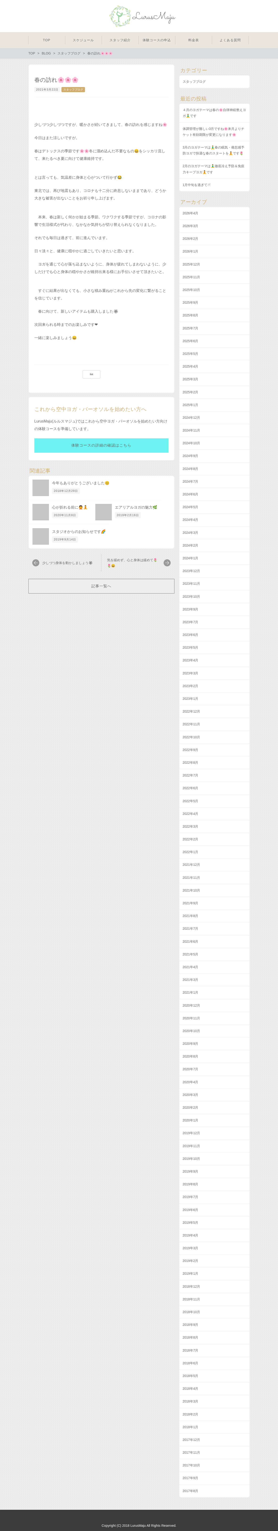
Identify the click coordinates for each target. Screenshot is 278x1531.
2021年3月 (190, 980)
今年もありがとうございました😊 (80, 483)
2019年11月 (191, 1146)
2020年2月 (190, 1107)
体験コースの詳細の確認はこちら (101, 445)
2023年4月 (190, 660)
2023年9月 (190, 609)
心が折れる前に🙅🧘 (70, 507)
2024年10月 (191, 443)
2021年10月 (191, 890)
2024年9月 (190, 456)
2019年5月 (190, 1222)
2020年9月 (190, 1044)
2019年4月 (190, 1235)
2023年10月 (191, 596)
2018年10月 (191, 1312)
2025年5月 (190, 354)
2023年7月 (190, 622)
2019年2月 (190, 1261)
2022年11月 (191, 724)
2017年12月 (191, 1440)
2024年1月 (190, 558)
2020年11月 (191, 1018)
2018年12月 (191, 1286)
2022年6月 (190, 788)
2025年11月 (191, 277)
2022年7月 (190, 775)
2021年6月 (190, 941)
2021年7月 (190, 928)
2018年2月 (190, 1414)
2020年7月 (190, 1069)
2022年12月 (191, 711)
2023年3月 (190, 673)
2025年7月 (190, 328)
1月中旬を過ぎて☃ (197, 185)
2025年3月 (190, 379)
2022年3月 (190, 826)
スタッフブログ (73, 89)
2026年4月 (190, 213)
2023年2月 (190, 686)
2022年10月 (191, 737)
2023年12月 (191, 571)
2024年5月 (190, 507)
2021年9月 (190, 903)
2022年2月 (190, 839)
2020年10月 (191, 1031)
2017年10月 (191, 1465)
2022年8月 (190, 762)
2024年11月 (191, 430)
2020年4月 (190, 1082)
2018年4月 (190, 1388)
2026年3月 (190, 226)
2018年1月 (190, 1427)
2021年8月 (190, 916)
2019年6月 (190, 1210)
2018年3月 (190, 1401)
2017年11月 (191, 1452)
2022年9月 (190, 750)
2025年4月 (190, 366)
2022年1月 (190, 852)
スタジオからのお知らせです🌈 (79, 532)
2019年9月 (190, 1171)
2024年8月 (190, 469)
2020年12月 (191, 1005)
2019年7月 (190, 1197)
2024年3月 (190, 533)
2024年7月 (190, 481)
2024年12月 (191, 417)
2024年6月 (190, 494)
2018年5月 (190, 1376)
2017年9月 (190, 1478)
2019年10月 (191, 1159)
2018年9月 (190, 1325)
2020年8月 (190, 1056)
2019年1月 (190, 1273)
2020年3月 (190, 1095)
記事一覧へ (101, 586)
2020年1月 (190, 1120)
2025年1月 (190, 405)
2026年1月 (190, 251)
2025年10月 (191, 290)
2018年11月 (191, 1299)
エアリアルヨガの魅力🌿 (136, 507)
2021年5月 (190, 954)
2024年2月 (190, 545)
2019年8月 (190, 1184)
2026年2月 (190, 239)
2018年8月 (190, 1337)
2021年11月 (191, 878)
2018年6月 (190, 1363)
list (91, 374)
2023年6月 (190, 635)
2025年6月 (190, 341)
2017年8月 (190, 1491)
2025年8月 (190, 315)
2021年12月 (191, 865)
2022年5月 (190, 801)
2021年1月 (190, 992)
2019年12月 (191, 1133)
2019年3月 (190, 1248)
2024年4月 (190, 520)
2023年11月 (191, 583)
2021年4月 (190, 967)
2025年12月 (191, 264)
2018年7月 (190, 1350)
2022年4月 (190, 814)
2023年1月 (190, 699)
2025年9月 (190, 302)
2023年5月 (190, 647)
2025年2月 (190, 392)
